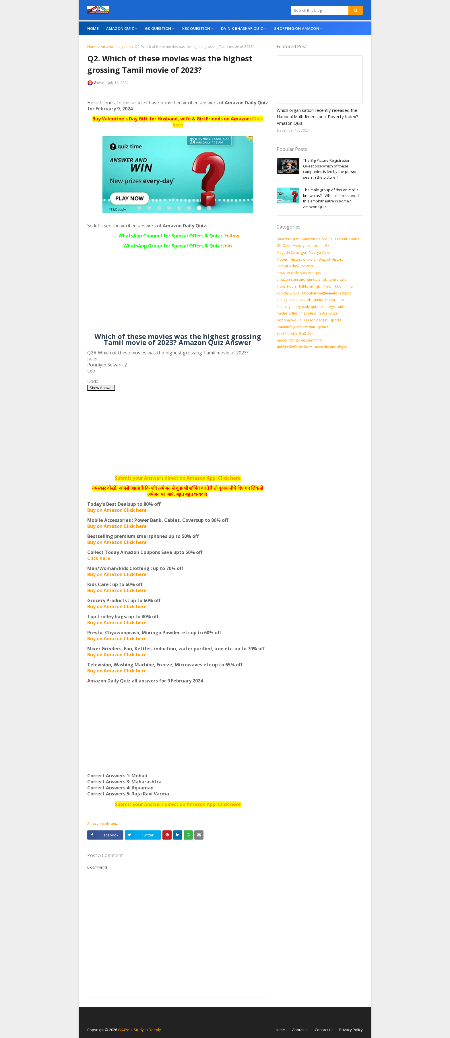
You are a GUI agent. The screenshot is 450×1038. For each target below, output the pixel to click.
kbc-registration (333, 306)
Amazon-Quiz (288, 239)
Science (308, 266)
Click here (98, 558)
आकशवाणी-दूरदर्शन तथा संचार (296, 327)
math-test (308, 313)
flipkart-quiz (286, 286)
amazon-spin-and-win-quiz (298, 279)
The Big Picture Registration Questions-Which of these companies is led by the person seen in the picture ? (330, 169)
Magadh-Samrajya (291, 252)
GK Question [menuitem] (158, 28)
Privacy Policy (351, 1029)
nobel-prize (328, 313)
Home (92, 46)
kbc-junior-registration (325, 299)
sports (335, 320)
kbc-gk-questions (290, 299)
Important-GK (318, 245)
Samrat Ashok (288, 266)
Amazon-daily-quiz (116, 46)
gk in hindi (324, 286)
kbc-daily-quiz (288, 293)
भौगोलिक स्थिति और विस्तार (294, 347)
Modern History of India (296, 259)
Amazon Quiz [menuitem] (120, 28)
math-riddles (287, 313)
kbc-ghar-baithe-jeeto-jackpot (326, 293)
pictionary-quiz (289, 320)
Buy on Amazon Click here (117, 510)
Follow (231, 236)
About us (300, 1029)
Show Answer (101, 388)
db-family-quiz (334, 279)
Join (227, 246)
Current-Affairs (347, 239)
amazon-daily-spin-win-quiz (299, 272)
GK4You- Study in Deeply (139, 1029)
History (298, 245)
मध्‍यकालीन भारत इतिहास (331, 347)
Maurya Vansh (320, 252)
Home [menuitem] (93, 28)
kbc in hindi (344, 286)
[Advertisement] (177, 293)
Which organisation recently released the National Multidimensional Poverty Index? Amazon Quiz (317, 116)
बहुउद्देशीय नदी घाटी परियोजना (296, 333)
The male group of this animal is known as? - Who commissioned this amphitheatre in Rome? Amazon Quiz (331, 198)
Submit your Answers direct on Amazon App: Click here (178, 478)
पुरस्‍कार (323, 327)
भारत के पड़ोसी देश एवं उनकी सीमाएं (299, 340)
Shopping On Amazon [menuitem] (296, 28)
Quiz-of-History (330, 259)
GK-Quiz (283, 245)
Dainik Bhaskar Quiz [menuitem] (242, 28)
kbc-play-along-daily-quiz (297, 306)
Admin (99, 82)
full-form (306, 286)
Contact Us (324, 1029)
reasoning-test (315, 320)
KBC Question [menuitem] (196, 28)
